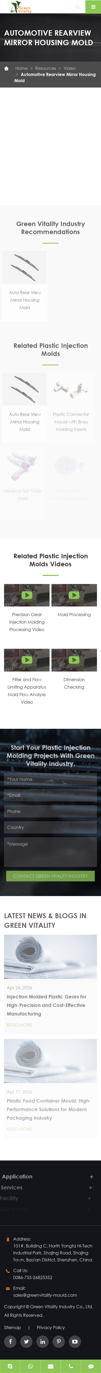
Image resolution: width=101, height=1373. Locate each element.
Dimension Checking (74, 683)
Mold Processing (74, 614)
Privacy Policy (51, 1327)
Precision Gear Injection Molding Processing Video (27, 622)
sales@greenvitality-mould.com (45, 1295)
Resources (45, 68)
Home (21, 68)
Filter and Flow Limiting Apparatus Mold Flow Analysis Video (27, 691)
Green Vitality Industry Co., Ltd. (61, 1306)
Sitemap (12, 1327)
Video (70, 68)
